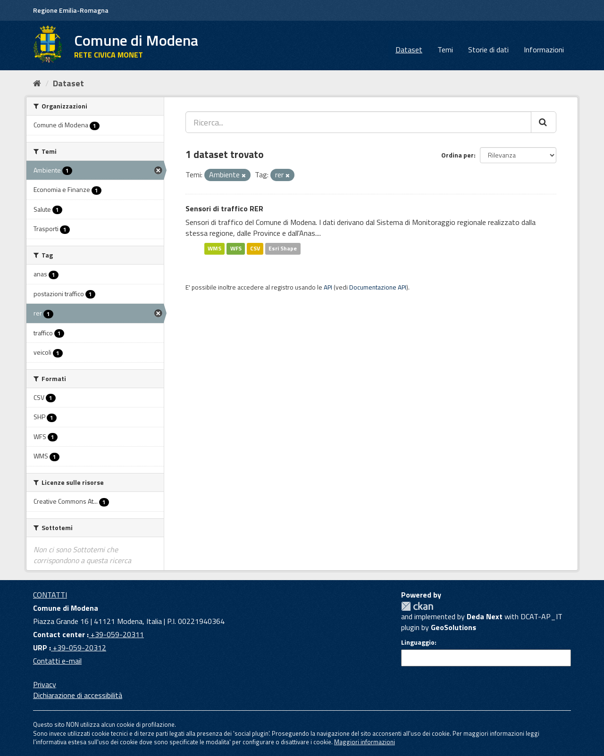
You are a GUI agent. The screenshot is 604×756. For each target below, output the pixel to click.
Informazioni (544, 49)
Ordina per (457, 155)
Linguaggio (418, 642)
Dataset (408, 49)
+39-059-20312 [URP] (78, 647)
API (328, 287)
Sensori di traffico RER (224, 208)
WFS (236, 248)
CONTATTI (50, 594)
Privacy (44, 684)
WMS (214, 248)
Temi (445, 49)
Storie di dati (488, 49)
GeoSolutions (453, 627)
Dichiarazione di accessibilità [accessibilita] (77, 695)
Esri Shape (282, 248)
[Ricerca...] (358, 122)
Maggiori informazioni (364, 742)
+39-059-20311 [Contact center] (116, 634)
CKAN (417, 606)
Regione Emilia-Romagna (71, 10)
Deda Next (485, 616)
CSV (255, 248)
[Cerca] (543, 122)
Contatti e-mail (57, 660)
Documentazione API (377, 287)
